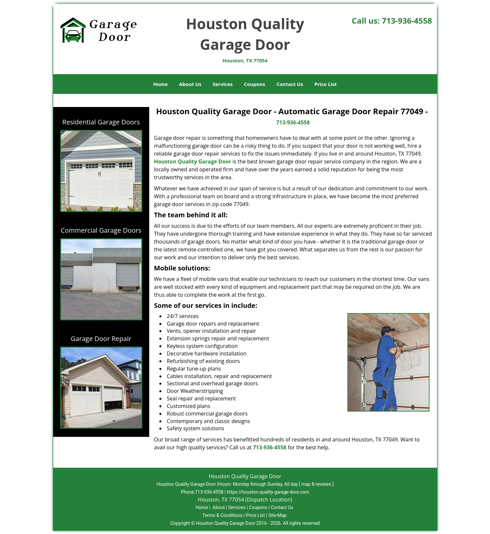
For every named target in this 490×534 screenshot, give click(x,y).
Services (223, 84)
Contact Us (289, 84)
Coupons (254, 84)
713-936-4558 (407, 20)
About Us (190, 84)
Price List (326, 84)
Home (160, 84)
